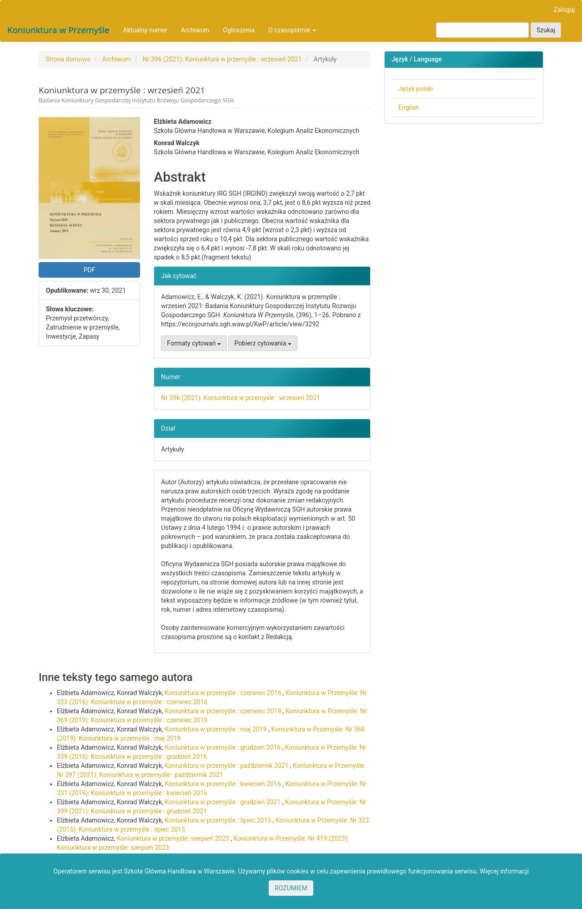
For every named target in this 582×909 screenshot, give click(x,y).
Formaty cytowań (194, 343)
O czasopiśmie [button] (292, 30)
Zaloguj (564, 9)
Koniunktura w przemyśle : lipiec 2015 (219, 820)
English (408, 107)
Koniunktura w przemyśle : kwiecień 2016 (223, 783)
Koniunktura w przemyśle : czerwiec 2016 (224, 692)
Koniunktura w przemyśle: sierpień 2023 (174, 838)
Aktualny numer (145, 30)
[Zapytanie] (482, 30)
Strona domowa (67, 59)
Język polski (415, 88)
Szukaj (546, 30)
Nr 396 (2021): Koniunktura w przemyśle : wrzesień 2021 (222, 59)
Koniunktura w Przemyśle (58, 30)
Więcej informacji (504, 871)
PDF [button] (89, 270)
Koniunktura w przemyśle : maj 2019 (216, 729)
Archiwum (195, 30)
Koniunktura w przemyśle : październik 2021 (227, 765)
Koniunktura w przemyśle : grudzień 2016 (223, 747)
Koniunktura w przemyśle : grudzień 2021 (223, 802)
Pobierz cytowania (262, 343)
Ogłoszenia (239, 30)
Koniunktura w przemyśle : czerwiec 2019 (224, 711)
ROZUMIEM (291, 888)
